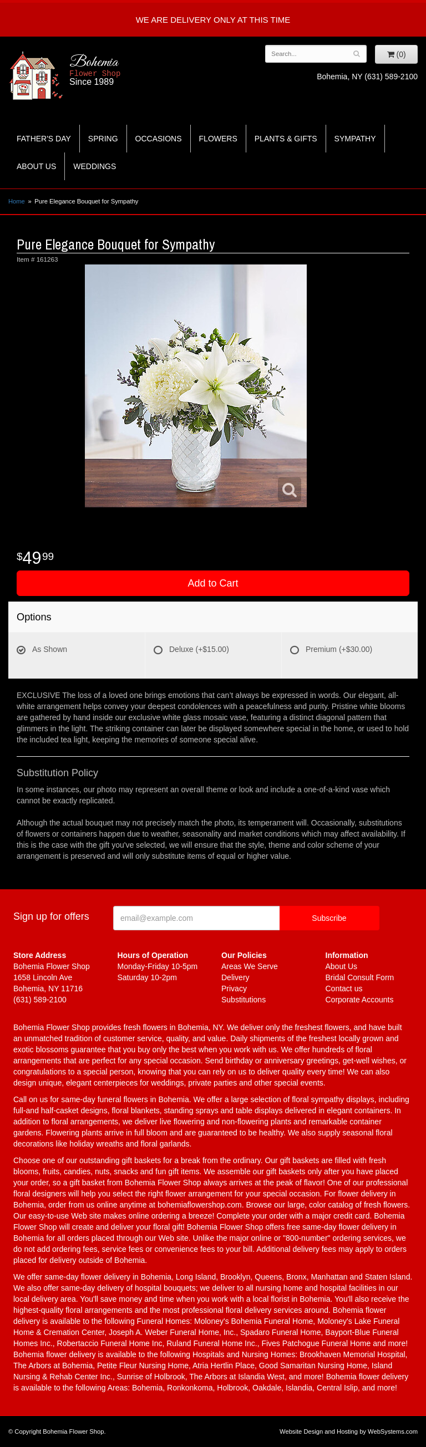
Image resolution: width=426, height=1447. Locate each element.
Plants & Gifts (286, 138)
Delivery (235, 977)
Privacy (234, 988)
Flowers (218, 138)
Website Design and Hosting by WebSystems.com (349, 1431)
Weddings (94, 166)
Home (16, 201)
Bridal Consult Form (360, 977)
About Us (36, 166)
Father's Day (44, 138)
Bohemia (124, 70)
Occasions (158, 138)
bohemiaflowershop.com (200, 1204)
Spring (103, 138)
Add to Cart (212, 583)
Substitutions (243, 999)
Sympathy (355, 138)
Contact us (344, 988)
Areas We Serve (249, 966)
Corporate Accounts (360, 999)
